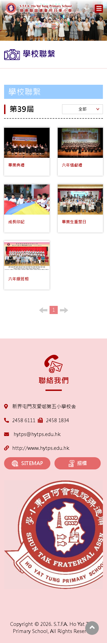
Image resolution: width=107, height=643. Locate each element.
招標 (78, 463)
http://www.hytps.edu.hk (36, 448)
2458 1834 (57, 420)
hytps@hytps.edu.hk (32, 434)
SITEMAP (27, 463)
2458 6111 (23, 420)
